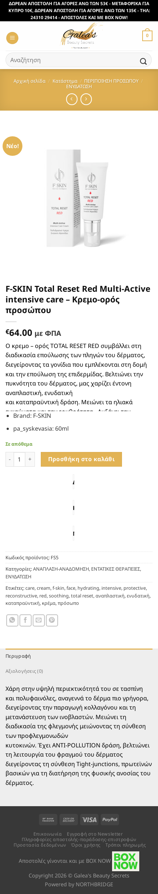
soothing (59, 595)
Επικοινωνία (47, 834)
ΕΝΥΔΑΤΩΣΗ (79, 86)
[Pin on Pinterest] (52, 620)
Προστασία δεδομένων (40, 845)
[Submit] (143, 61)
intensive (111, 588)
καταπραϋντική (23, 603)
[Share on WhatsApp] (12, 620)
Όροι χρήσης (86, 845)
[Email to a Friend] (39, 620)
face (71, 588)
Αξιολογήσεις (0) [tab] (24, 671)
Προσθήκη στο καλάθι (81, 459)
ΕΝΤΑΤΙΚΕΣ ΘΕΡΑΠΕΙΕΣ (115, 569)
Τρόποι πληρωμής (125, 845)
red (43, 595)
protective (134, 588)
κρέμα (48, 603)
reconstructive (21, 595)
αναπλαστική (110, 595)
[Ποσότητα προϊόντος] (19, 459)
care (30, 588)
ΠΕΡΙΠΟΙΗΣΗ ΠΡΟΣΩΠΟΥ (111, 81)
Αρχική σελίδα (30, 81)
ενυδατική (138, 595)
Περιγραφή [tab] (18, 656)
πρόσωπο (68, 603)
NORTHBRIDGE (94, 884)
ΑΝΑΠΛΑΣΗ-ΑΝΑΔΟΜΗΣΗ (61, 569)
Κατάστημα (65, 81)
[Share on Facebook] (25, 620)
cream (43, 588)
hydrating (88, 588)
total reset (82, 595)
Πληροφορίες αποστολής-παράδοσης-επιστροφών (79, 839)
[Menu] (12, 38)
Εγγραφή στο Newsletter (95, 834)
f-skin (58, 588)
